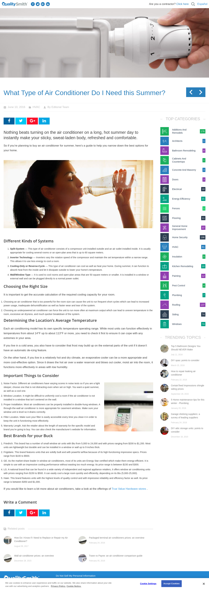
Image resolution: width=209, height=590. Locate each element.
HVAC (36, 107)
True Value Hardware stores (129, 488)
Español (202, 4)
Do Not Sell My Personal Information (76, 575)
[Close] (203, 583)
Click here (182, 4)
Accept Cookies (171, 583)
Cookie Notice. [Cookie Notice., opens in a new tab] (73, 586)
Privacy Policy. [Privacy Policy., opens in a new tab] (58, 586)
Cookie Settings (148, 583)
